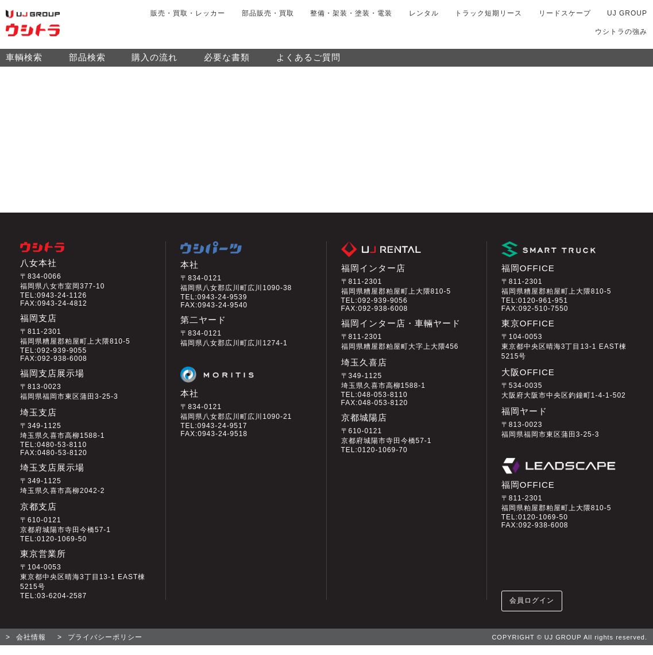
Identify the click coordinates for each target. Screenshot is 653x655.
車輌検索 (24, 62)
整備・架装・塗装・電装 (351, 13)
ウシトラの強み (621, 32)
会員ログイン (532, 610)
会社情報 (31, 647)
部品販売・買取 (268, 13)
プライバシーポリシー (105, 647)
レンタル (424, 13)
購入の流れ (154, 62)
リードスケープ (565, 13)
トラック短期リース (488, 13)
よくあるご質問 (308, 62)
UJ (627, 13)
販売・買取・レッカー (187, 13)
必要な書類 (227, 62)
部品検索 (87, 62)
